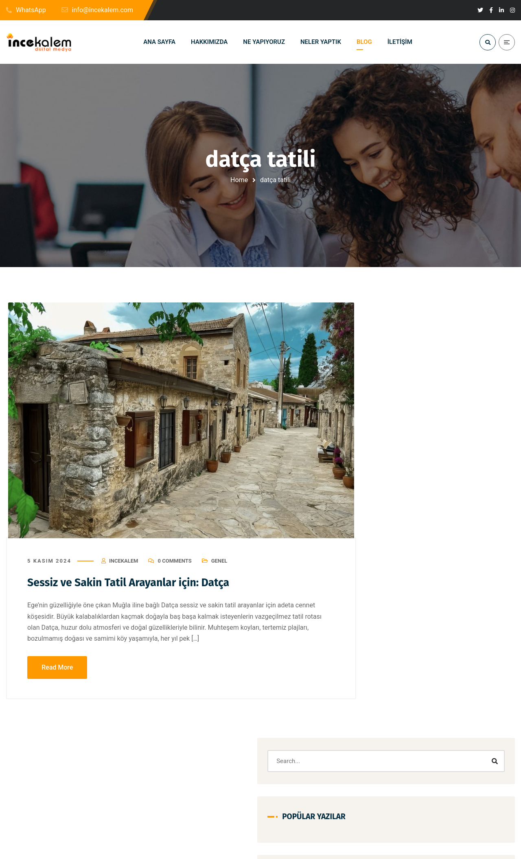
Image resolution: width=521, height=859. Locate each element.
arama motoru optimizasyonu (422, 501)
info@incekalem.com (78, 836)
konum (437, 623)
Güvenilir (428, 553)
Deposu (435, 536)
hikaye (436, 571)
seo (470, 675)
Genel (219, 566)
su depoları (458, 693)
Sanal (445, 675)
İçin (451, 745)
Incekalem (123, 566)
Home (239, 180)
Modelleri (448, 658)
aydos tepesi (403, 518)
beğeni (469, 518)
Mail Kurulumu (405, 658)
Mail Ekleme (447, 640)
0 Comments (174, 566)
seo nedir (398, 693)
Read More (57, 672)
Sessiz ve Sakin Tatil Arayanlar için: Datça (141, 587)
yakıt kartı (463, 728)
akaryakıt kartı (438, 466)
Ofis (392, 675)
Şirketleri (479, 745)
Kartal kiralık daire (437, 605)
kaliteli (464, 588)
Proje (418, 675)
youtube (397, 745)
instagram (400, 588)
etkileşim (469, 536)
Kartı (478, 605)
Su (427, 693)
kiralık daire (401, 623)
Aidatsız (397, 466)
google (396, 553)
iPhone (434, 588)
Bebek (439, 518)
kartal (394, 605)
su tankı (436, 710)
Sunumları (400, 710)
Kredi (466, 623)
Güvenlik (464, 553)
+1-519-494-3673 (239, 836)
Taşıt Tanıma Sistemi (412, 728)
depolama (400, 536)
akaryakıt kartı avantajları (417, 483)
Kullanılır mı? (403, 640)
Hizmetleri (471, 571)
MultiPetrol (486, 658)
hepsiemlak (401, 571)
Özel (426, 745)
